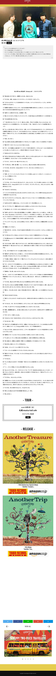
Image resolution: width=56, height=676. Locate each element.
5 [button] (33, 659)
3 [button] (28, 659)
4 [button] (30, 659)
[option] (28, 643)
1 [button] (22, 659)
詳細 (28, 417)
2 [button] (25, 659)
